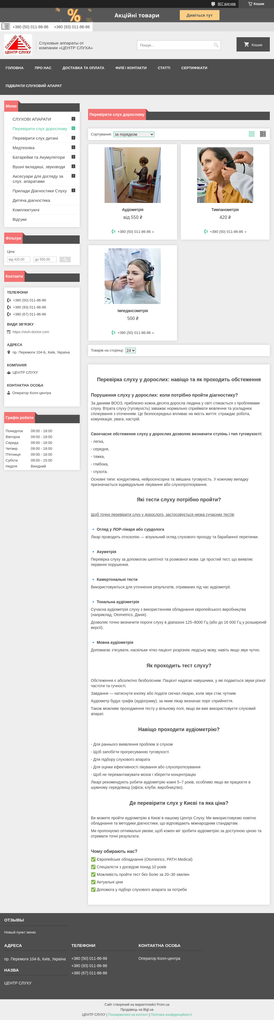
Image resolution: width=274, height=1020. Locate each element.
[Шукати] (216, 45)
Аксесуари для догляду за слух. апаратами (38, 179)
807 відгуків (227, 4)
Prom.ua (163, 1005)
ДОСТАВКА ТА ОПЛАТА (83, 68)
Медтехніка (24, 147)
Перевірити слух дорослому (40, 128)
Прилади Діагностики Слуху (40, 190)
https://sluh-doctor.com (31, 332)
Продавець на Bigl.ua (137, 1010)
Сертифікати (194, 68)
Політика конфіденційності (171, 1015)
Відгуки (20, 219)
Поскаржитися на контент (128, 1015)
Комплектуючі (26, 209)
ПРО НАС (43, 68)
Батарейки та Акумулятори (39, 157)
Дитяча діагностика (31, 200)
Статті (164, 68)
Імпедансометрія (132, 310)
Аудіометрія (133, 209)
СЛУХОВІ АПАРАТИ (32, 119)
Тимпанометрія (225, 209)
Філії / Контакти (131, 68)
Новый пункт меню (20, 932)
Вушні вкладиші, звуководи (39, 166)
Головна (14, 68)
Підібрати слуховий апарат (34, 86)
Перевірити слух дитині (35, 138)
